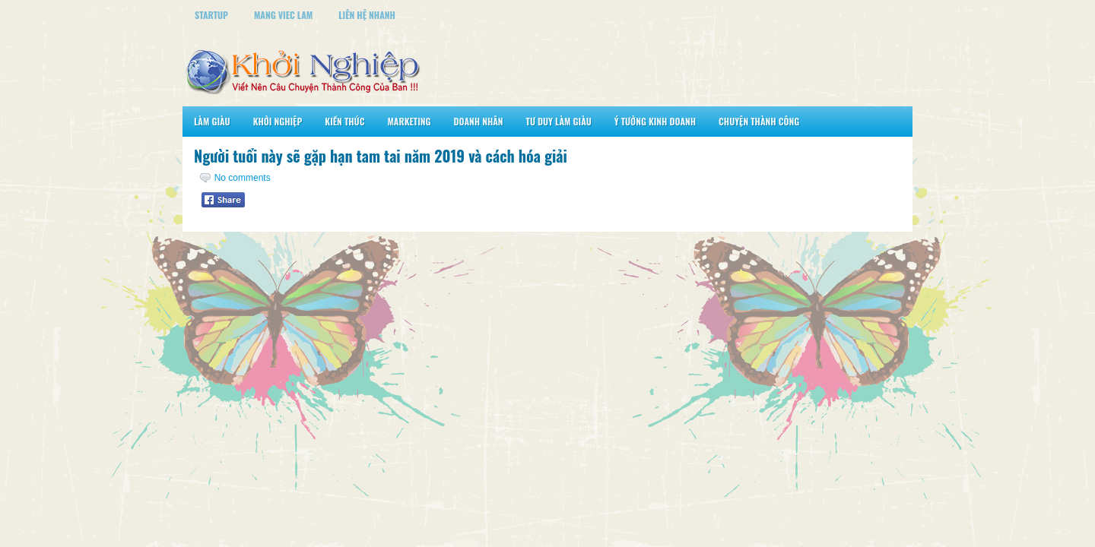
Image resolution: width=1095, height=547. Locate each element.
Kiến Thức (344, 121)
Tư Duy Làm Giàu (559, 121)
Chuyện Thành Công (759, 121)
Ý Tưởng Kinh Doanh (655, 121)
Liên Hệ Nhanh (366, 14)
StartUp (211, 14)
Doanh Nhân (478, 121)
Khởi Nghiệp (278, 121)
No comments (242, 177)
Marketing (408, 121)
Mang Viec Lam (283, 14)
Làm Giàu (212, 121)
